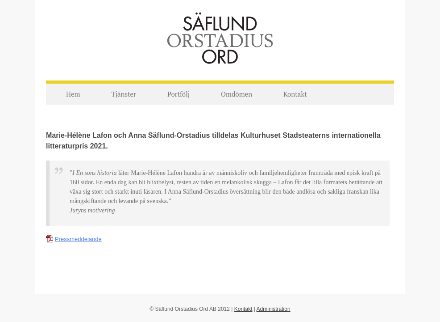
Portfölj (178, 93)
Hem (73, 93)
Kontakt (295, 93)
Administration (274, 309)
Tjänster (123, 93)
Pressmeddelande (78, 239)
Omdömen (236, 93)
